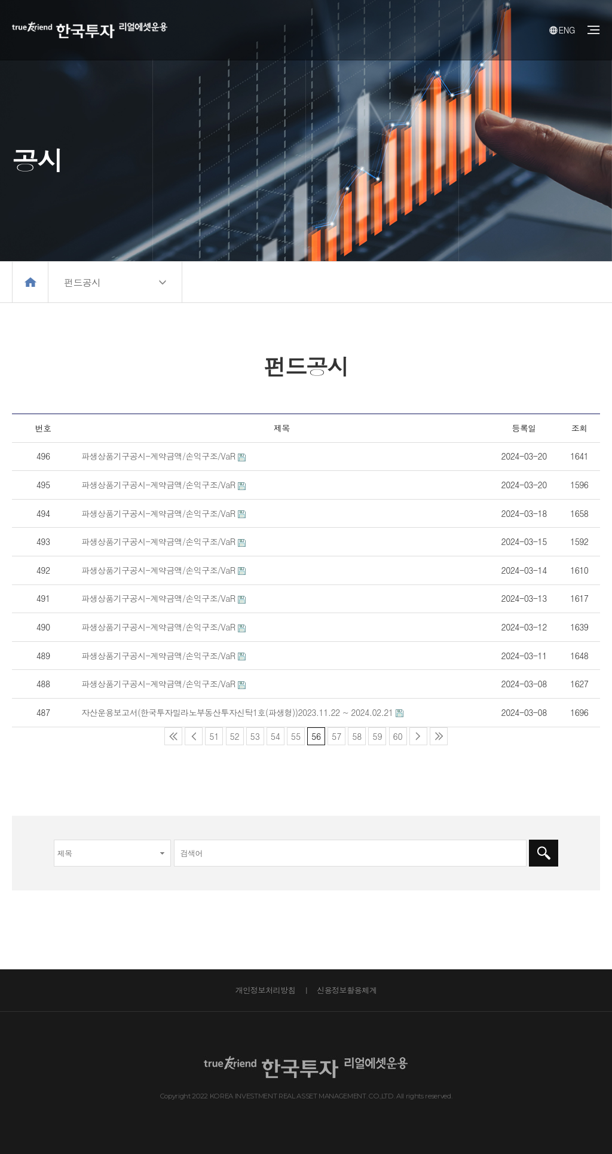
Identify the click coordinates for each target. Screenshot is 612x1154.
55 (294, 734)
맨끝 (439, 736)
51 (212, 734)
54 (273, 734)
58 (355, 734)
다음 (418, 736)
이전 (194, 736)
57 (334, 734)
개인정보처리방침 (265, 990)
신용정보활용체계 (347, 990)
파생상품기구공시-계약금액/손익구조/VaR (158, 456)
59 (375, 734)
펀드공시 (83, 282)
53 (253, 734)
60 (396, 734)
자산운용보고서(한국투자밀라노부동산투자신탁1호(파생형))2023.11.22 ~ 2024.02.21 (237, 712)
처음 (173, 736)
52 (233, 734)
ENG (562, 30)
